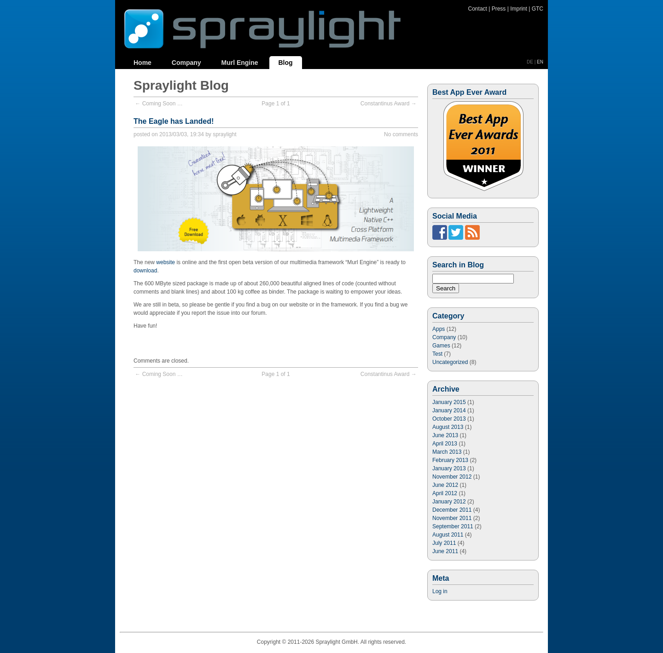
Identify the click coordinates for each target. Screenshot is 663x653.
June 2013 (445, 435)
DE (530, 61)
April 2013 (444, 443)
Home (142, 62)
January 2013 (449, 468)
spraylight (224, 134)
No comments (401, 134)
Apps (438, 329)
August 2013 (447, 427)
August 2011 (447, 535)
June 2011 (445, 551)
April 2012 (444, 493)
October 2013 (449, 419)
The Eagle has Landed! (174, 121)
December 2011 (451, 510)
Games (441, 345)
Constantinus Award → (389, 103)
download (145, 270)
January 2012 (449, 501)
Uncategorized (450, 362)
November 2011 (451, 518)
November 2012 (451, 477)
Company (186, 62)
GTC (537, 9)
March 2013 (446, 452)
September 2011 (452, 526)
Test (437, 354)
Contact (477, 9)
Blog (286, 62)
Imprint (518, 9)
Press (499, 9)
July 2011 (444, 543)
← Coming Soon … (158, 103)
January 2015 (449, 402)
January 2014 (449, 410)
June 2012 (445, 485)
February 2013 (450, 460)
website (165, 262)
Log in (440, 591)
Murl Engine (239, 62)
